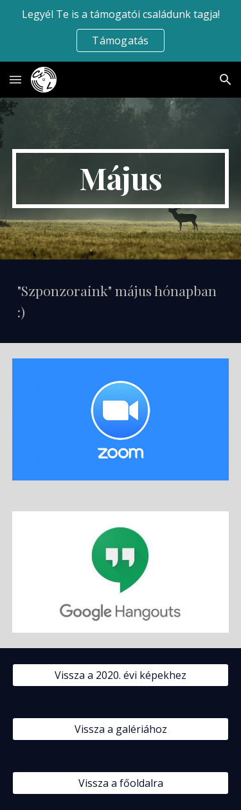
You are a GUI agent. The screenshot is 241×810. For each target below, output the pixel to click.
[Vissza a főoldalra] (121, 783)
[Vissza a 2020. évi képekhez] (121, 675)
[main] (120, 178)
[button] (15, 79)
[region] (120, 31)
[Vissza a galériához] (121, 729)
